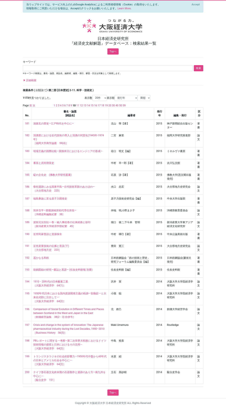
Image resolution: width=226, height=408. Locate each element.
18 (102, 105)
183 (27, 151)
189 (27, 222)
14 (88, 105)
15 (91, 105)
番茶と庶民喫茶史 (43, 163)
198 (27, 340)
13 (84, 105)
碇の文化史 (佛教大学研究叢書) (52, 174)
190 (27, 234)
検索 (198, 68)
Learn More (124, 8)
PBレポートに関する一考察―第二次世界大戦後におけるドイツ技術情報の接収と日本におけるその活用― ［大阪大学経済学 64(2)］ (69, 344)
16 (95, 105)
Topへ (113, 51)
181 (27, 123)
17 (99, 105)
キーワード (29, 61)
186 (27, 186)
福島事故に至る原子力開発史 (50, 198)
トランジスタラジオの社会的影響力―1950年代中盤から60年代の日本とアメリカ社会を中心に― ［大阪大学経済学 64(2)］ (69, 360)
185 (27, 174)
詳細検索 (30, 80)
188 (27, 210)
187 (27, 198)
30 (113, 105)
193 (27, 269)
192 (27, 257)
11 (77, 105)
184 (27, 163)
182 (27, 135)
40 (117, 105)
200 (27, 372)
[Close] (195, 4)
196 (27, 309)
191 (27, 246)
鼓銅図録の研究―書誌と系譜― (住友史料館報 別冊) (62, 269)
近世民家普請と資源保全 (47, 234)
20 (109, 105)
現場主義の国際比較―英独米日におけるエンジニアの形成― (67, 151)
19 (106, 105)
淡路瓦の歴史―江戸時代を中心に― (53, 123)
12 (81, 105)
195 (27, 293)
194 (27, 281)
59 (124, 105)
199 (27, 356)
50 (120, 105)
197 (27, 324)
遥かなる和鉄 (41, 257)
